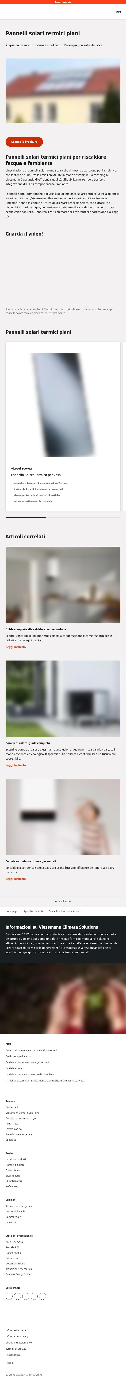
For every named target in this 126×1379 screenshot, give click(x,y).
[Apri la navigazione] (119, 11)
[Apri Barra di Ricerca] (111, 11)
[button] (63, 901)
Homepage (12, 911)
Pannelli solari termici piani (64, 911)
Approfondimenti (33, 911)
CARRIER (38, 1375)
